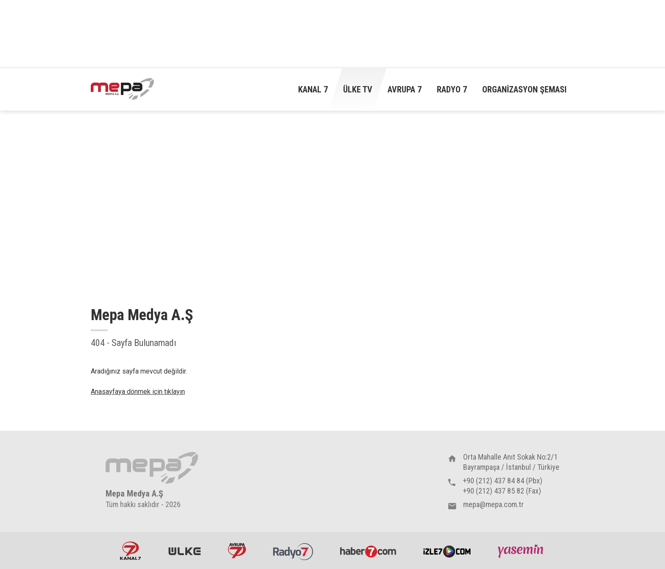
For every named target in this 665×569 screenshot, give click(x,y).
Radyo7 (293, 550)
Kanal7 (130, 550)
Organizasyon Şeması (524, 89)
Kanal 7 (313, 89)
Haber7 (368, 550)
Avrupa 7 (405, 89)
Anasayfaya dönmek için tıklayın (138, 392)
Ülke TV (357, 89)
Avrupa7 (237, 550)
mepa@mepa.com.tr (493, 504)
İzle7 (447, 550)
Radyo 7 (452, 89)
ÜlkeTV (184, 550)
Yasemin (521, 550)
